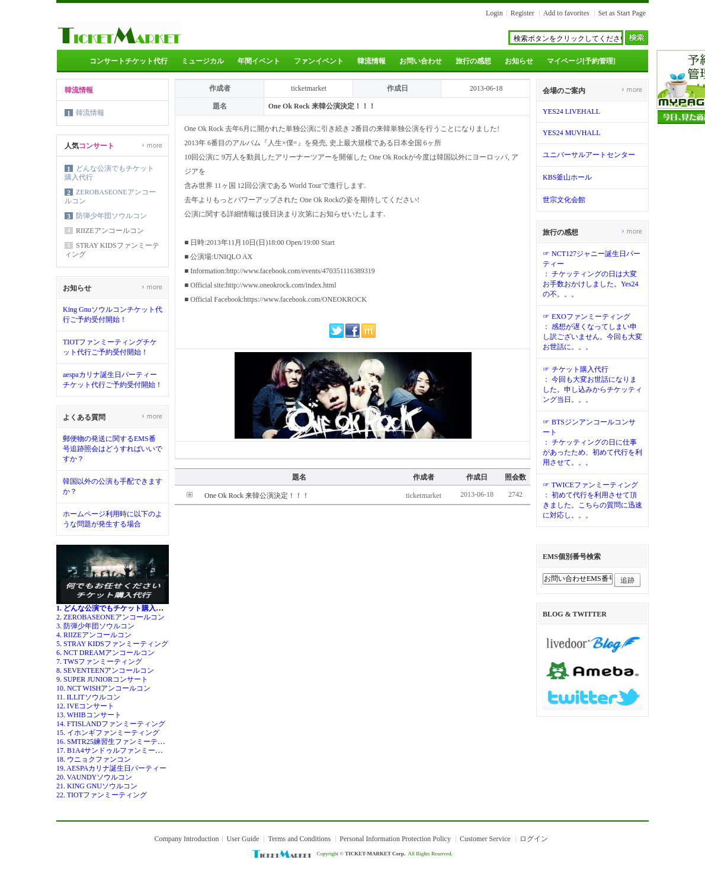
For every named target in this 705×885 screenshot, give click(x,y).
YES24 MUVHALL (572, 133)
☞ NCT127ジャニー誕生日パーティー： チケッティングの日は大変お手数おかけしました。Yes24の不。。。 (591, 274)
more (152, 144)
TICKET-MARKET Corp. (375, 854)
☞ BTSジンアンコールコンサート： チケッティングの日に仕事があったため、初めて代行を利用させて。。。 (592, 442)
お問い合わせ (420, 61)
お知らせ (519, 61)
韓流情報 (371, 61)
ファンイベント (319, 61)
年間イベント (259, 61)
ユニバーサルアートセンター (589, 155)
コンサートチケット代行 (128, 61)
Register (522, 13)
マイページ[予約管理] (581, 61)
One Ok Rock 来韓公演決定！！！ (256, 495)
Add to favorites (566, 13)
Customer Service (485, 839)
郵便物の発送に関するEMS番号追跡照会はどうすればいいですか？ (112, 448)
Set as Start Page (622, 13)
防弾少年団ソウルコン (111, 216)
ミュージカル (202, 61)
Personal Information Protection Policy (395, 839)
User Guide (242, 839)
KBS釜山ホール (567, 177)
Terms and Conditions (299, 839)
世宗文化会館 (564, 200)
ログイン (534, 839)
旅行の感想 (473, 61)
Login (494, 13)
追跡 (627, 580)
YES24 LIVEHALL (571, 111)
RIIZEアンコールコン (110, 230)
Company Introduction (186, 839)
